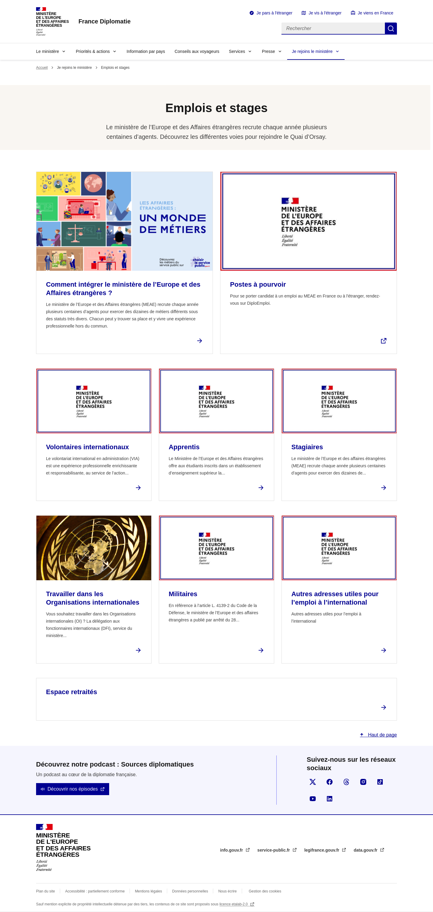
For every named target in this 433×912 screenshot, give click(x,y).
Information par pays (146, 51)
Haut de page (382, 734)
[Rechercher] (333, 29)
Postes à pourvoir (258, 284)
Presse (268, 51)
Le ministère (47, 51)
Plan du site (45, 891)
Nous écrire (227, 891)
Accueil (42, 68)
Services (237, 51)
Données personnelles (190, 891)
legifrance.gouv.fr (322, 850)
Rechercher (391, 29)
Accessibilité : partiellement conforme (95, 891)
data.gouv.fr (366, 850)
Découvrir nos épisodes (73, 789)
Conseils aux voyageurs (197, 51)
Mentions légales (148, 891)
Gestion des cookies (265, 891)
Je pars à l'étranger (274, 13)
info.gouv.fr (232, 850)
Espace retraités (71, 692)
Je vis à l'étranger (325, 13)
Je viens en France (375, 13)
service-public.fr (274, 850)
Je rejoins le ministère (312, 51)
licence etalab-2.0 (234, 904)
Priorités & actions (93, 51)
